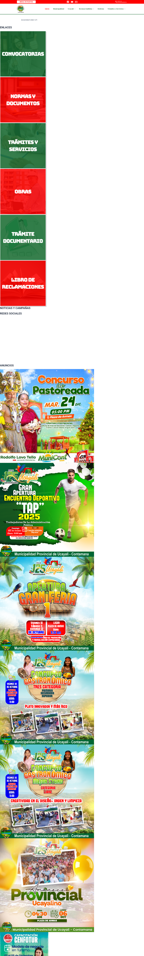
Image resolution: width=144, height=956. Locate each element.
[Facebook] (68, 2)
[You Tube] (72, 2)
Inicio (52, 9)
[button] (26, 1)
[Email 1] (76, 2)
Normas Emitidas (88, 9)
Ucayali (75, 9)
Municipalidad (62, 9)
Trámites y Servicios (117, 9)
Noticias (102, 9)
